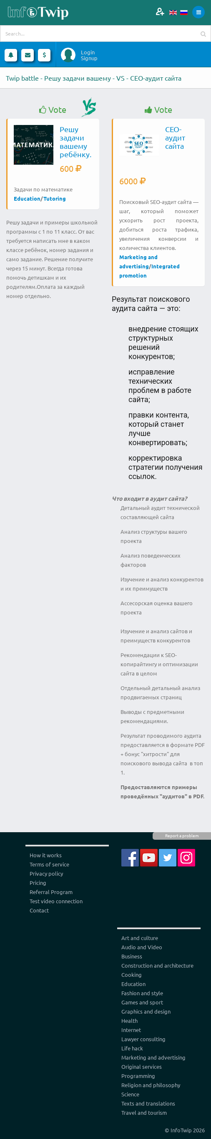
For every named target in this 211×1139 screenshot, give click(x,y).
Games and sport (142, 1002)
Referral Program (51, 891)
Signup (89, 58)
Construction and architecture (157, 965)
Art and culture (139, 937)
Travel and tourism (144, 1112)
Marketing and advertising (153, 1057)
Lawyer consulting (143, 1038)
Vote (52, 110)
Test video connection (56, 901)
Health (129, 1020)
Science (130, 1094)
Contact (39, 910)
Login (88, 52)
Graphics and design (146, 1011)
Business (131, 956)
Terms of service (49, 864)
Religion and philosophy (150, 1084)
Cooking (131, 974)
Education (27, 198)
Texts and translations (148, 1103)
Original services (141, 1066)
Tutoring (54, 198)
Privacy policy (46, 873)
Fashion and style (142, 992)
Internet (131, 1029)
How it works (46, 855)
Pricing (38, 882)
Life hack (132, 1048)
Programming (138, 1075)
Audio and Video (141, 946)
